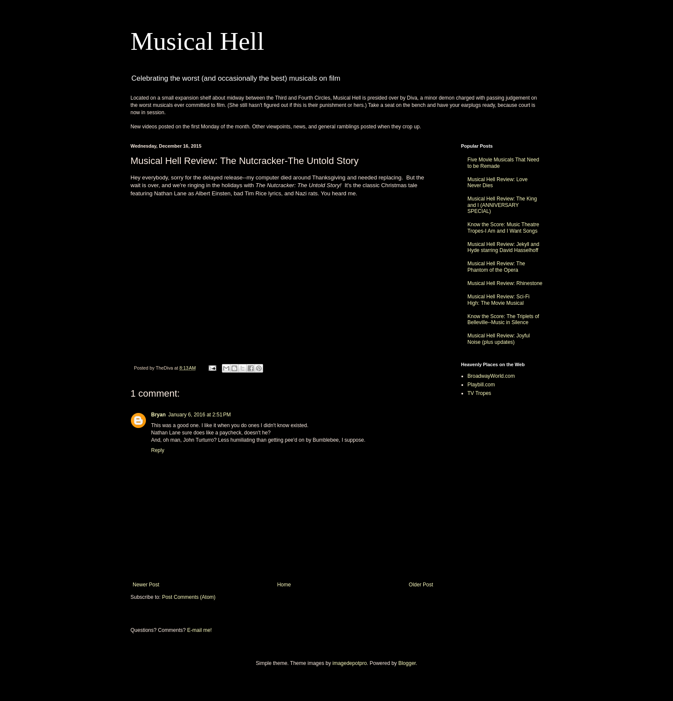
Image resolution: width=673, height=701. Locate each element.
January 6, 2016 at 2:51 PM (199, 415)
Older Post (421, 585)
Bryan (158, 415)
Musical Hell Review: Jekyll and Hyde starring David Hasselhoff (503, 247)
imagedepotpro (350, 663)
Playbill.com (481, 385)
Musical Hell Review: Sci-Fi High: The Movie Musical (498, 300)
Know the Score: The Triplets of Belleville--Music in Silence (503, 319)
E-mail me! (199, 630)
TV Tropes (479, 393)
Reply (157, 450)
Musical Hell (197, 41)
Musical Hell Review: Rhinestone (505, 283)
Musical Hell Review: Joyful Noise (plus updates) (498, 339)
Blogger (407, 663)
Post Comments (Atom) (188, 597)
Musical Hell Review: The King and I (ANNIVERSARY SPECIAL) (502, 205)
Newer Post (146, 585)
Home (284, 585)
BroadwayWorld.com (491, 376)
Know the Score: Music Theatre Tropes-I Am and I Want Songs (503, 228)
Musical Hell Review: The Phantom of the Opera (496, 267)
